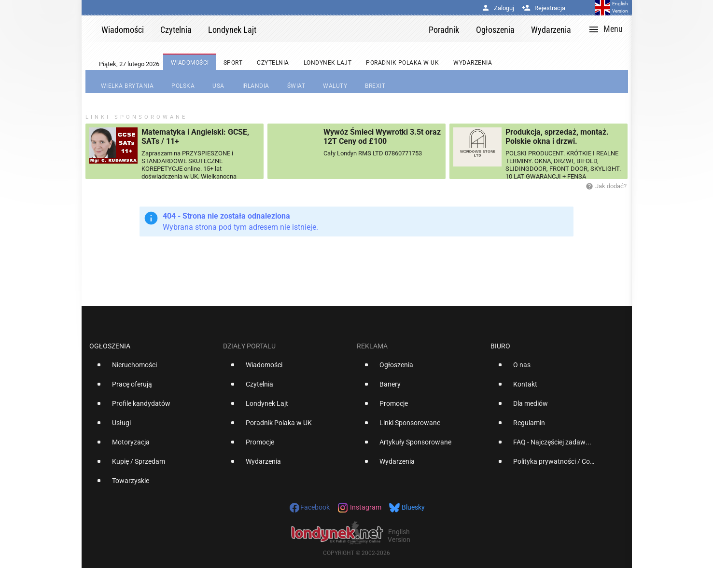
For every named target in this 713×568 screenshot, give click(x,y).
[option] (152, 368)
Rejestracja (543, 8)
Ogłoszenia (109, 346)
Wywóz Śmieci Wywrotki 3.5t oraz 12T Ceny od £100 (382, 136)
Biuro (500, 346)
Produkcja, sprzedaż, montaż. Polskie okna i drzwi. (557, 136)
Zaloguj (497, 8)
